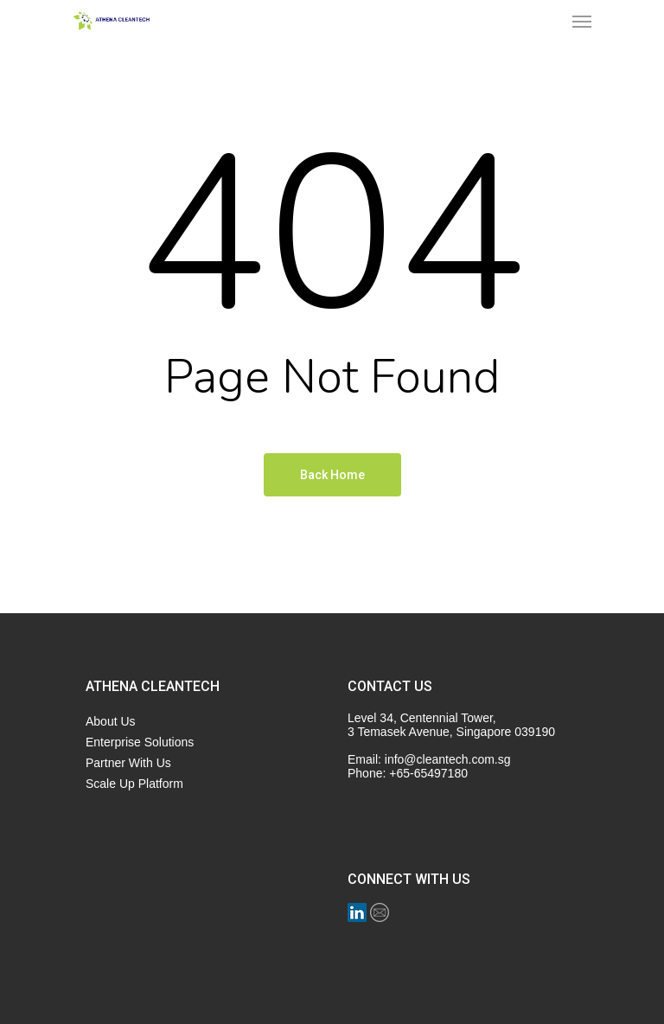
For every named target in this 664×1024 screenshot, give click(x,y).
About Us (111, 721)
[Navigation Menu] (581, 20)
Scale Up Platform (134, 783)
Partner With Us (128, 763)
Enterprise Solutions (140, 742)
